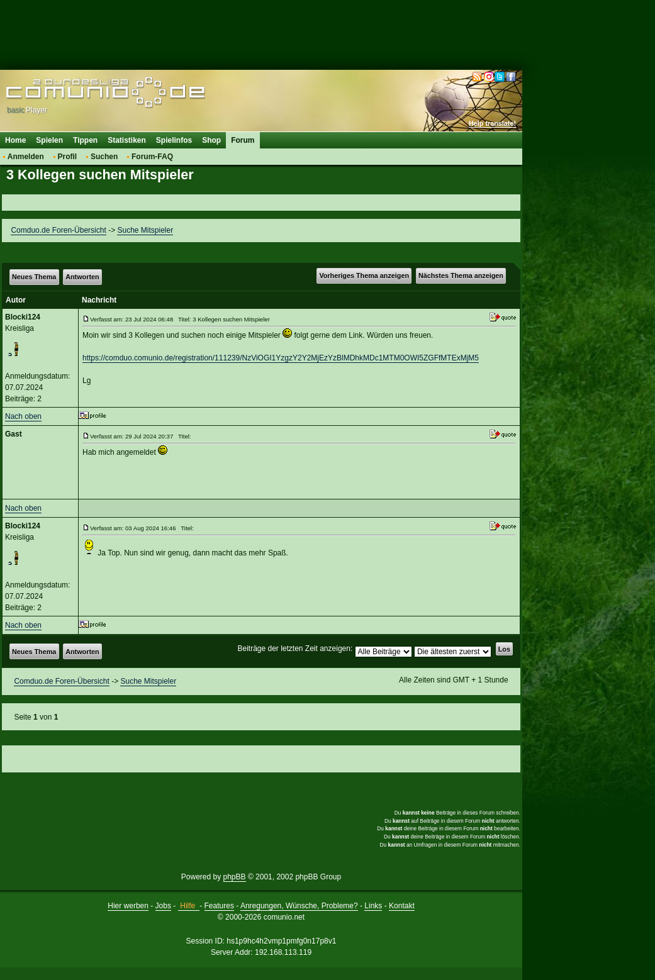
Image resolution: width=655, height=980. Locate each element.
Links (373, 905)
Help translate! (492, 123)
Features (219, 905)
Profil (67, 156)
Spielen (49, 140)
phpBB (234, 876)
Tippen (85, 140)
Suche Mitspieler (145, 230)
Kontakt (402, 905)
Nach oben (23, 416)
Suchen (104, 156)
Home (15, 140)
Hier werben (128, 905)
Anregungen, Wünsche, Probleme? (299, 905)
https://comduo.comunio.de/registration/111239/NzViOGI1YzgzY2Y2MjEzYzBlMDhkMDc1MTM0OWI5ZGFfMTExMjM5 (280, 358)
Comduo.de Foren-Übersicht (58, 230)
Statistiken (127, 140)
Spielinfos (174, 140)
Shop (211, 140)
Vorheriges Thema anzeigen (364, 275)
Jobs (163, 905)
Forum (242, 140)
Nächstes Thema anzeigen (460, 275)
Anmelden (26, 156)
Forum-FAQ (152, 156)
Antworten (82, 277)
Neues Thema (34, 277)
